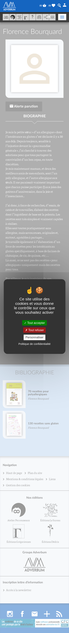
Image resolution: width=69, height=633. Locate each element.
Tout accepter (34, 322)
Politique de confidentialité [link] (34, 343)
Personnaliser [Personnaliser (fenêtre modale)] (35, 337)
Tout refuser (34, 330)
